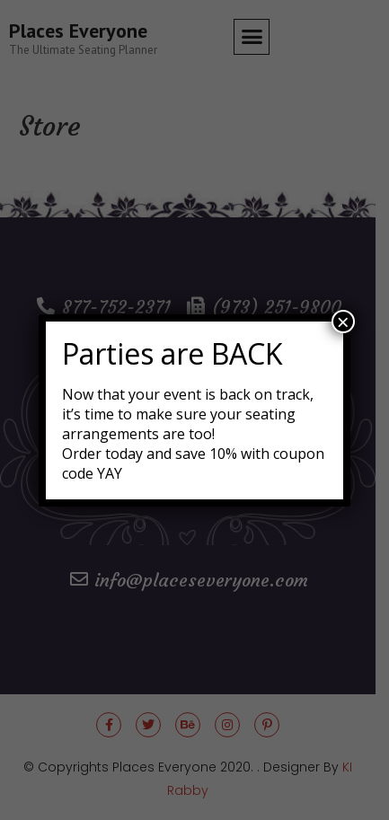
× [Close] (343, 321)
